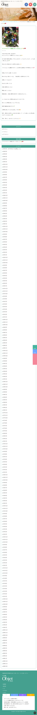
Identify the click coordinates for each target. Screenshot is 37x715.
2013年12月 (5, 505)
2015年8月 (5, 454)
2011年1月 (5, 596)
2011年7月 (5, 580)
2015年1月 (5, 472)
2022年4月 (5, 278)
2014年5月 (5, 492)
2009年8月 (5, 640)
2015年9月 (5, 451)
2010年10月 (5, 604)
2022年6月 (5, 273)
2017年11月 (5, 415)
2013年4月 (5, 526)
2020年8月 (5, 329)
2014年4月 (5, 495)
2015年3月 (5, 467)
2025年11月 (5, 166)
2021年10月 (5, 293)
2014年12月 (5, 474)
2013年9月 (5, 513)
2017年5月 (5, 430)
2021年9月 (5, 296)
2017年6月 (5, 428)
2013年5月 (5, 524)
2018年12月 (5, 381)
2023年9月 (5, 234)
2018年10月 (5, 386)
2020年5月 (5, 337)
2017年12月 (5, 412)
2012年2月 (5, 562)
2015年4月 (5, 464)
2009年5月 (5, 648)
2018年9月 (5, 389)
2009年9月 (5, 637)
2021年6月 (5, 304)
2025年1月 (5, 192)
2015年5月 (5, 461)
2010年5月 (5, 617)
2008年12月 (5, 661)
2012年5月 (5, 555)
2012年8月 (5, 547)
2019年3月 (5, 373)
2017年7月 (5, 425)
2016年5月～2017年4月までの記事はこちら (12, 148)
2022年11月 (5, 260)
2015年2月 (5, 469)
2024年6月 (5, 210)
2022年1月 (5, 285)
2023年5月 (5, 244)
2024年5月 (5, 213)
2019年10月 (5, 355)
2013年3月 (5, 529)
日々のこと (5, 129)
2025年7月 (5, 177)
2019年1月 (5, 379)
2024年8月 (5, 205)
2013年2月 (5, 531)
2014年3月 (5, 498)
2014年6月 (5, 490)
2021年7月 (5, 301)
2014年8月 (5, 485)
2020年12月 (5, 319)
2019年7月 (5, 363)
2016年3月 (5, 435)
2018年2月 (5, 407)
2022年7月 (5, 270)
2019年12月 (5, 350)
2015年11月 (5, 446)
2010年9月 (5, 606)
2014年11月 (5, 477)
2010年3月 (5, 622)
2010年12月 (5, 599)
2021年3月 (5, 311)
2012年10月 (5, 542)
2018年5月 (5, 399)
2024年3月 (5, 218)
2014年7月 (5, 487)
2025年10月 (5, 169)
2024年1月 (5, 223)
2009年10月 (5, 635)
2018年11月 (5, 384)
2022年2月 (5, 283)
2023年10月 (5, 231)
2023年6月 (5, 241)
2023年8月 (5, 236)
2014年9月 (5, 482)
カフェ (14, 694)
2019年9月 (5, 358)
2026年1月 (5, 161)
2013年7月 (5, 518)
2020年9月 (5, 327)
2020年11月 (5, 322)
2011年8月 (5, 578)
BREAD (35, 359)
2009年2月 (5, 655)
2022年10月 (5, 262)
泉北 (31, 694)
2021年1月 (5, 317)
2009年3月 (5, 653)
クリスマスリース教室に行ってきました (13, 141)
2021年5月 (5, 306)
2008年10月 (5, 666)
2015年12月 (5, 443)
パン (4, 688)
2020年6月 (5, 335)
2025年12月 (5, 164)
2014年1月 (5, 503)
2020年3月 (5, 342)
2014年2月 (5, 500)
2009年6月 (5, 645)
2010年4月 (5, 619)
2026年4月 (5, 154)
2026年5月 (5, 151)
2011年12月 (5, 567)
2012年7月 (5, 549)
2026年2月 (5, 159)
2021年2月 (5, 314)
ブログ (4, 692)
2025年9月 (5, 172)
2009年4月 (5, 650)
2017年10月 (5, 417)
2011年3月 (5, 591)
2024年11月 (5, 197)
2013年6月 (5, 521)
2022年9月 (5, 265)
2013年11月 (5, 508)
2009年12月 (5, 630)
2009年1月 (5, 658)
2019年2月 (5, 376)
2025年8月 (5, 174)
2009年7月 (5, 642)
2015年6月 (5, 459)
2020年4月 (5, 340)
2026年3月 (5, 156)
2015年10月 (5, 448)
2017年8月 (5, 423)
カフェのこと (5, 134)
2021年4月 (5, 309)
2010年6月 (5, 614)
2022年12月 (5, 257)
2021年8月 (5, 298)
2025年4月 (5, 185)
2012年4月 (5, 557)
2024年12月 (5, 195)
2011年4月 (5, 588)
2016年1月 (5, 441)
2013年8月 (5, 516)
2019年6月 (5, 366)
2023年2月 (5, 252)
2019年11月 (5, 353)
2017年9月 (5, 420)
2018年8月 (5, 392)
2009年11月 (5, 632)
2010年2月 (5, 624)
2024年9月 (5, 203)
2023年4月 (5, 247)
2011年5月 (5, 586)
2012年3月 (5, 560)
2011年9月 (5, 575)
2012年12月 (5, 536)
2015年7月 (5, 456)
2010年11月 (5, 601)
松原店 (35, 348)
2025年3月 (5, 187)
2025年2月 (5, 190)
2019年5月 (5, 368)
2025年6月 (5, 179)
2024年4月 (5, 216)
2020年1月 (5, 348)
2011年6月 (5, 583)
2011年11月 (5, 570)
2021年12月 (5, 288)
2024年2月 (5, 221)
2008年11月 (5, 663)
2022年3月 (5, 280)
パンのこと (5, 131)
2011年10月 (5, 573)
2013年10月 (5, 511)
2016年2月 (5, 438)
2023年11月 (5, 229)
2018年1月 (5, 410)
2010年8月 (5, 609)
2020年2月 (5, 345)
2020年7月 (5, 332)
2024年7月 (5, 208)
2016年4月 (5, 433)
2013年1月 (5, 534)
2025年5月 (5, 182)
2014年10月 (5, 480)
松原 (22, 694)
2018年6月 (5, 397)
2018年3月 (5, 404)
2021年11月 (5, 291)
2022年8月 (5, 267)
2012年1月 (5, 565)
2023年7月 (5, 239)
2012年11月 (5, 539)
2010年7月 (5, 611)
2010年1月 (5, 627)
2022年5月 (5, 275)
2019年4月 (5, 371)
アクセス (5, 690)
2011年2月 (5, 593)
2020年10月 (5, 324)
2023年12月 (5, 226)
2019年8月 (5, 361)
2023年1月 (5, 254)
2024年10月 (5, 200)
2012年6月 (5, 552)
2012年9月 (5, 544)
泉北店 (35, 352)
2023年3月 (5, 249)
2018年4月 (5, 402)
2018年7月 (5, 394)
